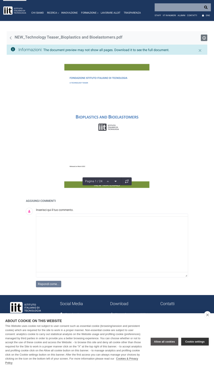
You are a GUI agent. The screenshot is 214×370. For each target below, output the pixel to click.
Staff (158, 15)
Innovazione (69, 12)
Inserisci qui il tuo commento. (55, 209)
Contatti (192, 15)
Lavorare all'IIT (110, 12)
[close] (207, 314)
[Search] (183, 7)
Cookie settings (195, 341)
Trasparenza (132, 12)
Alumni (181, 15)
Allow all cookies (164, 341)
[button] (52, 10)
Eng (208, 15)
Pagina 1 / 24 (93, 181)
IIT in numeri (169, 15)
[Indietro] (11, 38)
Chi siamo (37, 12)
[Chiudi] (200, 50)
